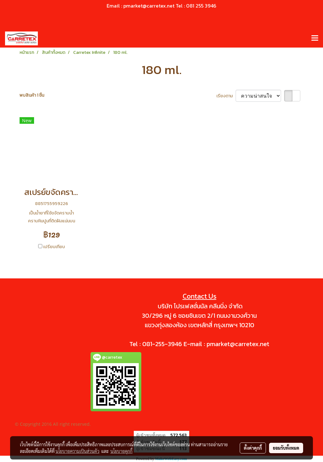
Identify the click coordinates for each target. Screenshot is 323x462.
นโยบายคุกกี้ (121, 451)
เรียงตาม (226, 96)
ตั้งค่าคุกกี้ (253, 448)
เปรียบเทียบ (54, 246)
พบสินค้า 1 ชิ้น (32, 95)
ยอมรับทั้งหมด (286, 448)
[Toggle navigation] (315, 38)
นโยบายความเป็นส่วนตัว (77, 451)
